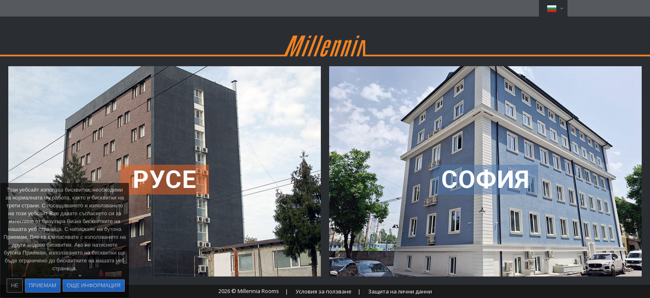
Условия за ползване (324, 291)
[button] (553, 8)
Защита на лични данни (400, 291)
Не (14, 285)
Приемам (42, 285)
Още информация (94, 285)
